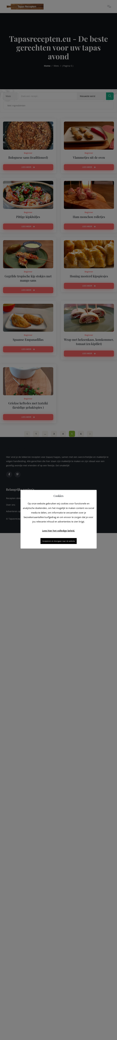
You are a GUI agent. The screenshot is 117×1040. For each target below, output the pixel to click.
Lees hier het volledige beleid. (58, 530)
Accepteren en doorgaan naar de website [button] (58, 541)
